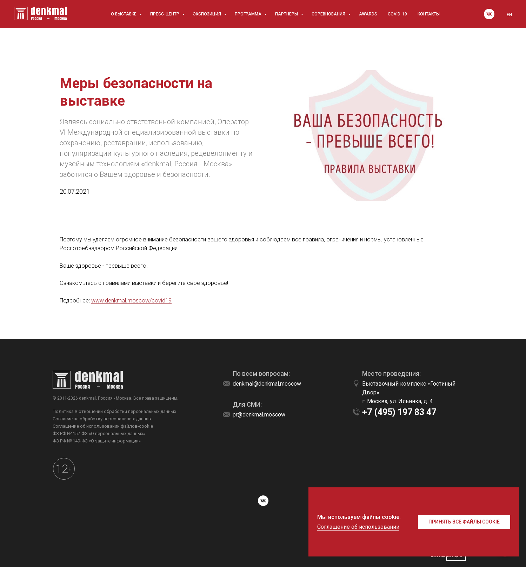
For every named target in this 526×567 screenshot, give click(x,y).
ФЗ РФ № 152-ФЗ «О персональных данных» (99, 433)
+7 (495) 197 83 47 (399, 412)
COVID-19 (397, 14)
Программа (248, 14)
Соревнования (329, 14)
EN (509, 14)
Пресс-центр (165, 14)
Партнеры (287, 14)
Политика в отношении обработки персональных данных (114, 411)
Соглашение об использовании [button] (358, 526)
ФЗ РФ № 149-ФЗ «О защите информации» (97, 440)
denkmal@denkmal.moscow (267, 383)
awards (368, 14)
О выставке (124, 14)
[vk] (489, 14)
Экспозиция (207, 14)
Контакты (429, 14)
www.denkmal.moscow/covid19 (131, 300)
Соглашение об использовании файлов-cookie (103, 426)
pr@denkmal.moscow (259, 414)
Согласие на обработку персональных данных (102, 418)
